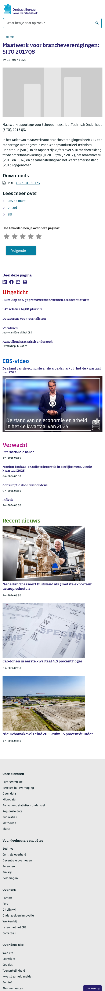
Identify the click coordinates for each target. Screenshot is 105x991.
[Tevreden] (31, 235)
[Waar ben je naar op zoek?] (52, 23)
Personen (9, 866)
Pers (5, 904)
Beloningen (10, 878)
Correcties (9, 933)
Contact (7, 898)
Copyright (9, 959)
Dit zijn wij (10, 909)
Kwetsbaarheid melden (18, 976)
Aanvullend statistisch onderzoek (24, 805)
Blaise (6, 829)
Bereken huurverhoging (18, 788)
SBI (10, 214)
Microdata (9, 799)
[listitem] (4, 281)
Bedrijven (9, 848)
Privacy (7, 872)
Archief (7, 982)
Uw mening (92, 988)
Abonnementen (13, 988)
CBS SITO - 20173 (28, 183)
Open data (9, 793)
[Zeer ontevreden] (7, 235)
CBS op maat (16, 201)
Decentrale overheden (17, 860)
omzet (12, 208)
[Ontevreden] (15, 235)
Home (10, 37)
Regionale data (12, 811)
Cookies (8, 965)
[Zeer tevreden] (39, 235)
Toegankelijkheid (14, 970)
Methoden (9, 823)
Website (8, 953)
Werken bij (10, 921)
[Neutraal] (23, 235)
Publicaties (10, 817)
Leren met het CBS (14, 927)
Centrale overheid (14, 854)
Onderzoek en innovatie (18, 915)
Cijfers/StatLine (13, 782)
